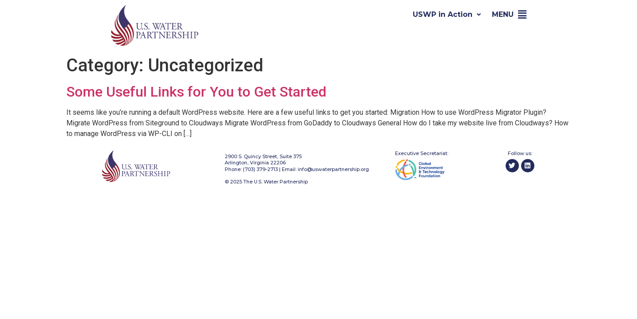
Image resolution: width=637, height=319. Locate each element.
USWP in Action (447, 14)
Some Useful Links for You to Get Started (196, 91)
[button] (522, 15)
